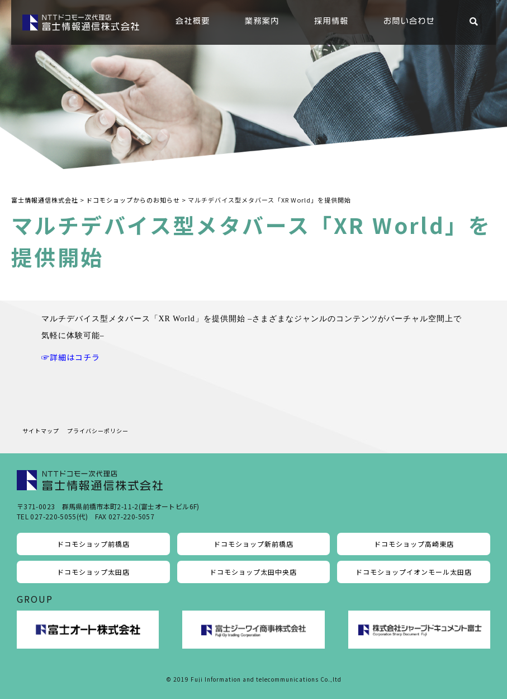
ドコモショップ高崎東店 (414, 543)
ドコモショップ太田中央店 (253, 571)
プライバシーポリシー (98, 430)
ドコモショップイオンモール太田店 (414, 571)
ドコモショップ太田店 (93, 571)
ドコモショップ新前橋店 (253, 543)
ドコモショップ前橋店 (93, 543)
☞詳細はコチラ (70, 357)
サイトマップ (40, 430)
